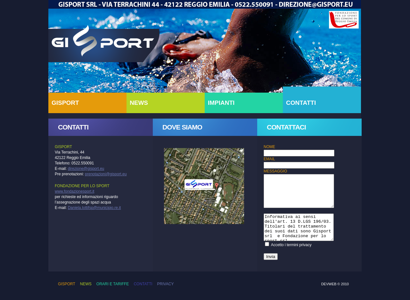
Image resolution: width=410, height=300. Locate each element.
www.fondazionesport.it (74, 191)
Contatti (143, 284)
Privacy (165, 284)
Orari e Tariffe (112, 284)
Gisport (105, 44)
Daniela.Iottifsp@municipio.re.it (94, 207)
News (86, 284)
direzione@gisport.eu (86, 168)
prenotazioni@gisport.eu (106, 174)
